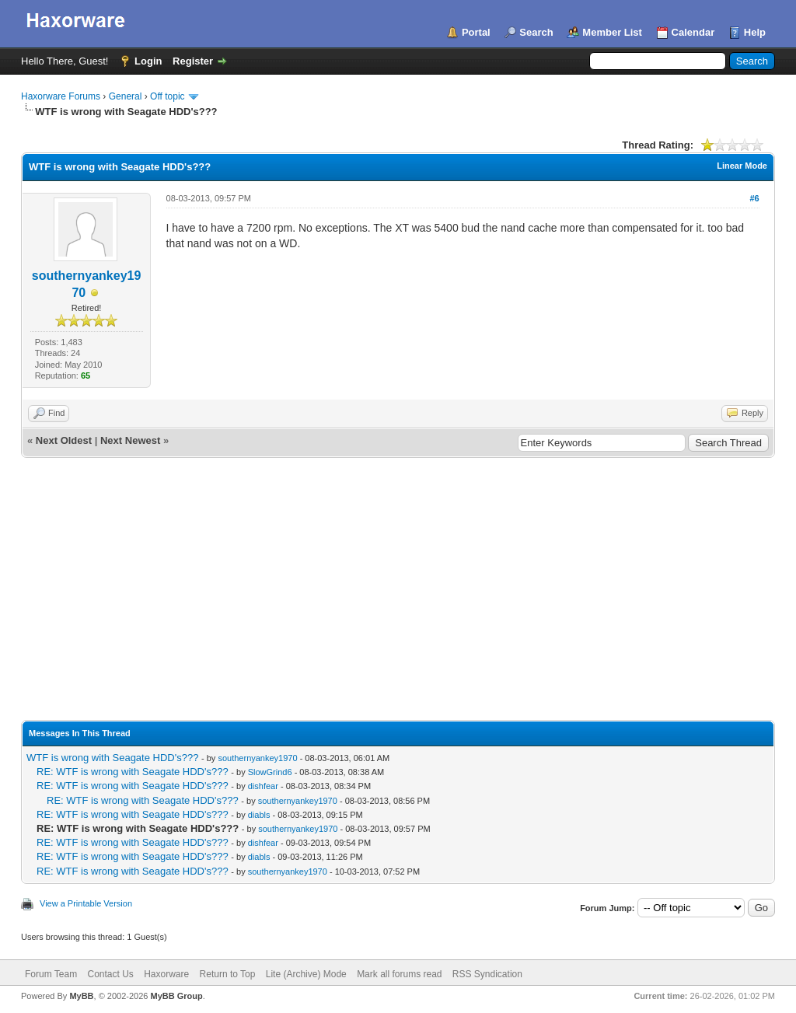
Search (536, 32)
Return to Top (228, 974)
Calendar (693, 32)
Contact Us (110, 974)
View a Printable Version (86, 903)
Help (755, 32)
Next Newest (130, 440)
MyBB (81, 996)
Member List (612, 32)
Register (193, 61)
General (125, 96)
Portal (476, 32)
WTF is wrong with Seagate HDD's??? (112, 757)
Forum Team (51, 974)
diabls (259, 814)
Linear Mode (742, 165)
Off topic (167, 96)
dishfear (263, 786)
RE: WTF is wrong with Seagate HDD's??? (133, 771)
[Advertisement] (398, 574)
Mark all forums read (399, 974)
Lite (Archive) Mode (306, 974)
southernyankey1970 (257, 758)
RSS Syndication (487, 974)
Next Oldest (64, 440)
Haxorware (166, 974)
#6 (754, 198)
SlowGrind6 (270, 772)
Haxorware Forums (60, 96)
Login (148, 61)
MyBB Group (176, 996)
